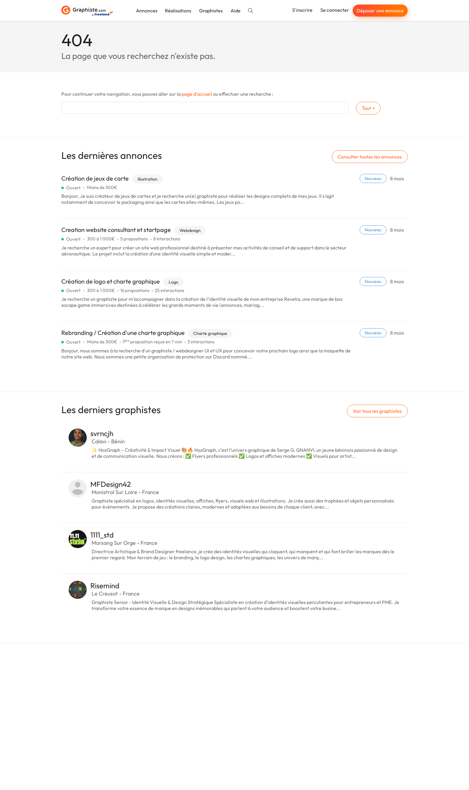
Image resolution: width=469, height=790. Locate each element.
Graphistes (211, 11)
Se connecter (334, 10)
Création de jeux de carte (95, 178)
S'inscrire (302, 10)
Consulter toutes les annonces (370, 157)
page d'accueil (197, 94)
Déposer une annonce (380, 11)
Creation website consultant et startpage (116, 229)
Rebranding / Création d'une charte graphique (123, 332)
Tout (366, 108)
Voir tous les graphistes (377, 411)
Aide (236, 11)
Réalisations (178, 11)
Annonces (146, 11)
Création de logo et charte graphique (110, 281)
